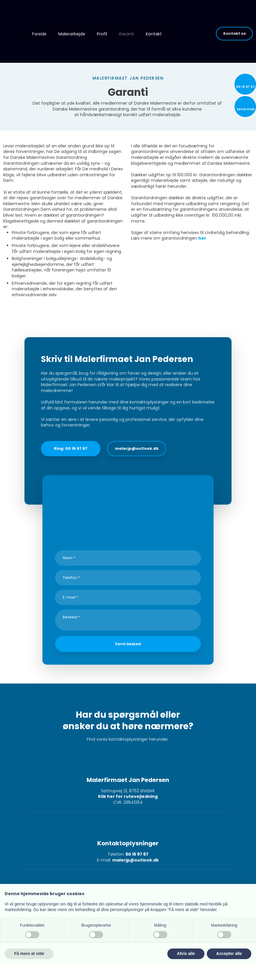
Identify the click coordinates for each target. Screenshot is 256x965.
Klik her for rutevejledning (128, 796)
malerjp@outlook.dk (135, 860)
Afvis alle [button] (186, 953)
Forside (39, 34)
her (202, 238)
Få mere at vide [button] (29, 953)
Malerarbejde (71, 34)
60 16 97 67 (136, 854)
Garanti (126, 34)
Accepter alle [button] (229, 953)
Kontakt (154, 34)
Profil (102, 34)
